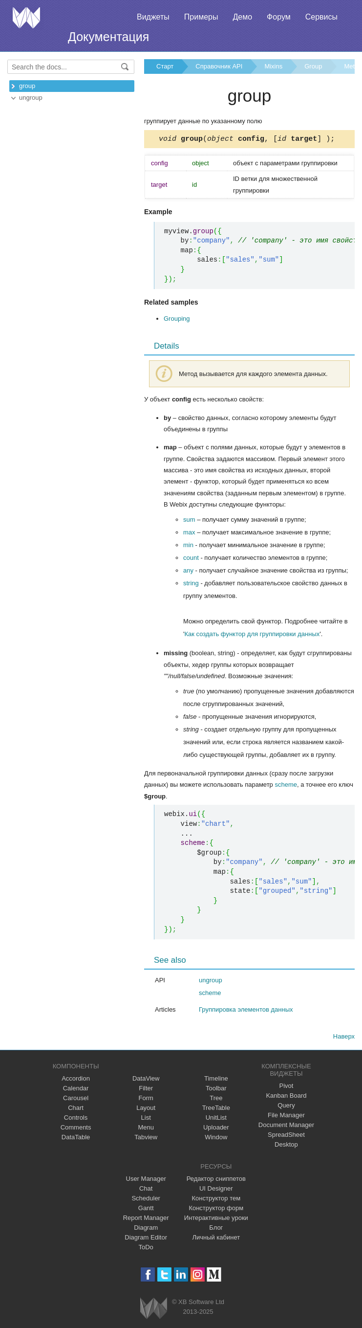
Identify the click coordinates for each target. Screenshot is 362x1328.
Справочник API (218, 66)
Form (146, 1099)
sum (189, 521)
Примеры (201, 17)
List (146, 1119)
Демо (242, 17)
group (27, 85)
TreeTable (216, 1109)
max (189, 533)
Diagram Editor (146, 1238)
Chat (145, 1190)
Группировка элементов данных (246, 1011)
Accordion (76, 1080)
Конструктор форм (216, 1209)
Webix (153, 1310)
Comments (76, 1128)
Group (313, 66)
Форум (279, 17)
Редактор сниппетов (216, 1180)
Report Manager (146, 1219)
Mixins (273, 66)
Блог (216, 1229)
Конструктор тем (216, 1199)
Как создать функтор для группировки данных (251, 635)
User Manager (146, 1180)
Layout (145, 1109)
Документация (108, 37)
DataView (145, 1080)
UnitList (216, 1119)
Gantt (146, 1209)
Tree (216, 1099)
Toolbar (216, 1089)
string (191, 584)
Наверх (344, 1037)
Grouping (177, 320)
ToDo (146, 1248)
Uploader (216, 1128)
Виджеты (153, 17)
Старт (164, 66)
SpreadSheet (286, 1136)
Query (286, 1106)
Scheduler (145, 1199)
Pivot (286, 1087)
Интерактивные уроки (216, 1219)
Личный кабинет (216, 1238)
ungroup (31, 97)
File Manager (286, 1116)
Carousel (75, 1099)
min (188, 546)
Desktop (286, 1146)
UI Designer (216, 1190)
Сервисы (321, 17)
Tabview (145, 1138)
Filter (146, 1089)
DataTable (76, 1138)
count (191, 559)
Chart (76, 1109)
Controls (75, 1119)
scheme (286, 786)
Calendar (76, 1089)
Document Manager (286, 1126)
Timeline (216, 1080)
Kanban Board (286, 1097)
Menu (146, 1128)
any (188, 571)
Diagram (146, 1229)
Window (216, 1138)
